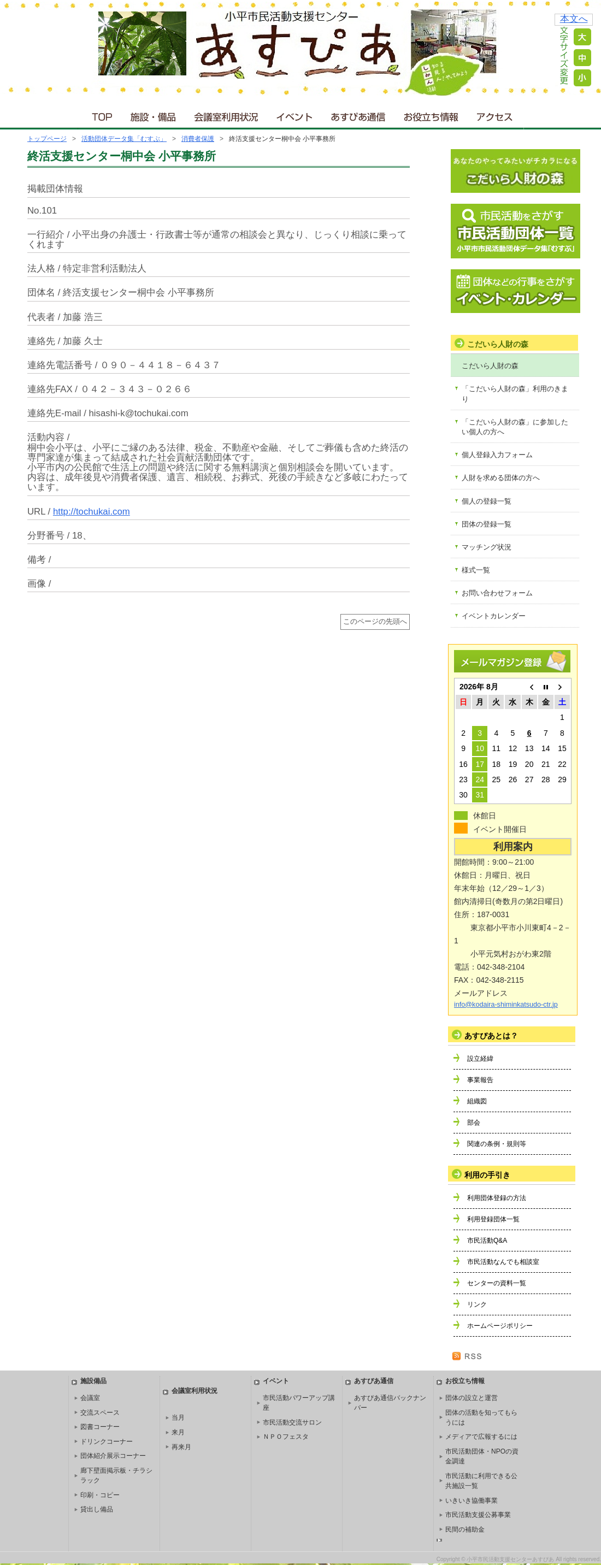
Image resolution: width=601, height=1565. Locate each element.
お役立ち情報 (430, 114)
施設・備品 (154, 114)
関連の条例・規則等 (496, 1144)
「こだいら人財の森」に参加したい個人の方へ (515, 427)
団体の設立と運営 (471, 1398)
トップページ (47, 139)
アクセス (495, 114)
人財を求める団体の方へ (501, 478)
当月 (178, 1417)
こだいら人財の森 (490, 366)
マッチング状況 (486, 547)
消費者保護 (197, 139)
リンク (477, 1304)
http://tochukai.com (91, 511)
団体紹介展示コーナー (113, 1456)
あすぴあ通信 (358, 114)
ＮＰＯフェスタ (286, 1436)
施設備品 (93, 1381)
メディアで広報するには (481, 1436)
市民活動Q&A (487, 1240)
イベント (295, 114)
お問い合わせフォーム (497, 593)
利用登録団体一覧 (493, 1219)
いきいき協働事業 (471, 1500)
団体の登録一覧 (486, 524)
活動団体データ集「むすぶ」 (124, 139)
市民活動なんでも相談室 (503, 1262)
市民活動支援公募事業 (478, 1515)
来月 (178, 1432)
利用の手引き (487, 1175)
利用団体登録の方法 (496, 1198)
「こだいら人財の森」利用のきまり (515, 394)
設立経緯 (480, 1058)
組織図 (477, 1101)
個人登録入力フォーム (497, 455)
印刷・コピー (100, 1495)
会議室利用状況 (227, 114)
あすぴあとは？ (491, 1035)
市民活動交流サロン (292, 1422)
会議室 (90, 1398)
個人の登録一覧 (486, 501)
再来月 (181, 1447)
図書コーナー (100, 1427)
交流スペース (100, 1412)
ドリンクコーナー (106, 1441)
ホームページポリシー (500, 1326)
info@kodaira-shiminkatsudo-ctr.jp (506, 1004)
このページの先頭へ (375, 621)
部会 (473, 1122)
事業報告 (480, 1080)
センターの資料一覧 (496, 1283)
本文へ (574, 19)
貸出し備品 (96, 1509)
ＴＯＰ (100, 114)
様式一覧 (476, 570)
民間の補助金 (465, 1529)
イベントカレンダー (494, 616)
